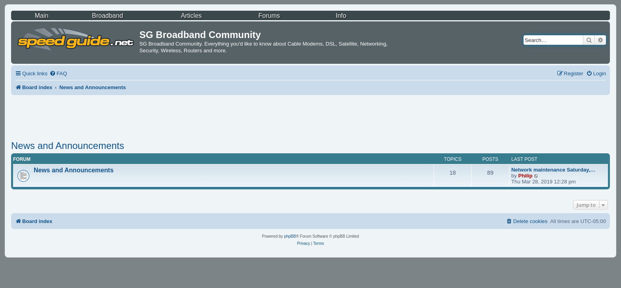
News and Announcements (67, 145)
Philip (525, 176)
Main (42, 15)
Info (341, 15)
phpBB (290, 236)
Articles (191, 15)
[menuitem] (58, 73)
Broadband (107, 15)
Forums (269, 15)
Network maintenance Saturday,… (553, 170)
